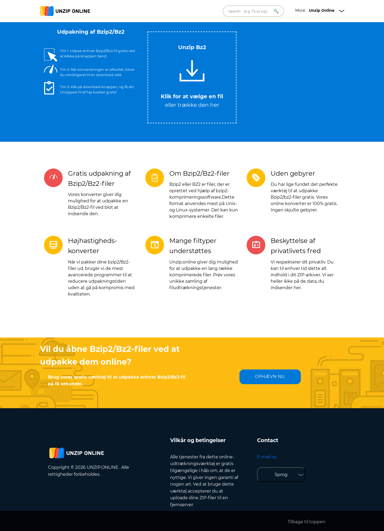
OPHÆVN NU (270, 376)
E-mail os (267, 456)
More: (314, 10)
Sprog (281, 474)
